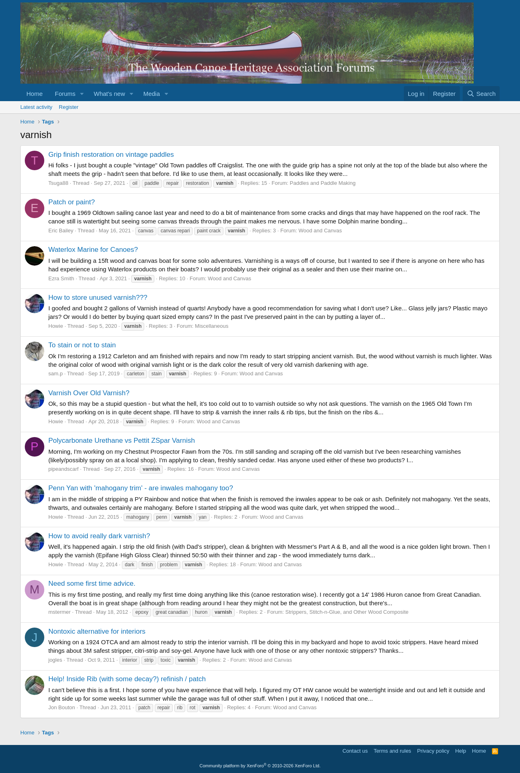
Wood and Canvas (320, 230)
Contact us (355, 751)
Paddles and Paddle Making (322, 183)
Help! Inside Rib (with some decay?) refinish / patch (127, 679)
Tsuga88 (58, 183)
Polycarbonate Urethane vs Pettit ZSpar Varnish (121, 440)
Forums (65, 93)
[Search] (481, 93)
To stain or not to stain (82, 345)
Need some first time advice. (91, 583)
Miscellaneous (211, 326)
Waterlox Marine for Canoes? (93, 249)
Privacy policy (433, 751)
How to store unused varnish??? (97, 297)
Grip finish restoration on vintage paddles (111, 154)
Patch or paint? (71, 202)
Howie (55, 326)
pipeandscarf (63, 469)
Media (151, 93)
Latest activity (36, 107)
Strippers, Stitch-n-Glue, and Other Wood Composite (346, 612)
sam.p (55, 373)
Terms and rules (392, 751)
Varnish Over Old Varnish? (89, 393)
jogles (55, 660)
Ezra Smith (61, 278)
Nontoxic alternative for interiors (96, 631)
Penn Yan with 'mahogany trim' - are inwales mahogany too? (140, 488)
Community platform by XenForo (260, 765)
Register (68, 107)
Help (460, 751)
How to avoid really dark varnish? (99, 536)
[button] (82, 93)
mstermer (59, 612)
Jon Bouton (61, 707)
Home (34, 93)
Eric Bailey (60, 230)
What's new (109, 93)
